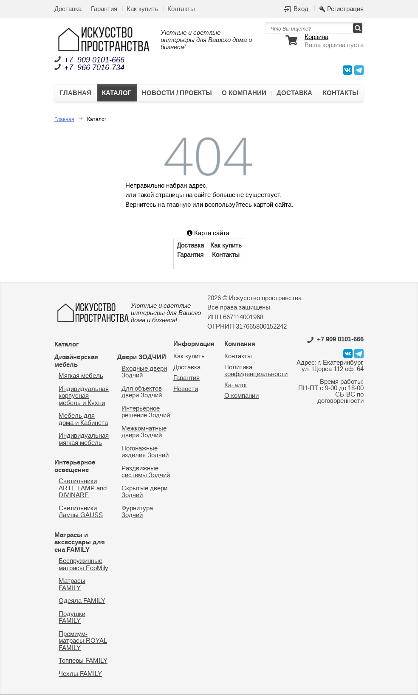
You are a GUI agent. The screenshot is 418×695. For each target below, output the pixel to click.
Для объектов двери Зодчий (141, 392)
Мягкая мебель (81, 376)
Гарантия (104, 9)
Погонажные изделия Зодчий (145, 452)
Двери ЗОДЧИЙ (141, 357)
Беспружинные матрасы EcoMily (83, 564)
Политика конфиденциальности (256, 371)
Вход (301, 9)
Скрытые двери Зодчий (144, 492)
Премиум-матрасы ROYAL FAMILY (83, 641)
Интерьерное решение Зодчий (145, 412)
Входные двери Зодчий (144, 372)
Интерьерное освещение (74, 466)
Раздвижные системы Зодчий (145, 472)
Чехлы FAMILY (80, 674)
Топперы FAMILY (83, 661)
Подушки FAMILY (72, 617)
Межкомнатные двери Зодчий (144, 432)
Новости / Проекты (177, 93)
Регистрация (345, 9)
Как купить (142, 9)
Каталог (117, 93)
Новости (185, 389)
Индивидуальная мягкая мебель (84, 439)
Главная (75, 93)
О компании (244, 93)
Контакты (181, 9)
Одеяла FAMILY (82, 601)
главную (179, 205)
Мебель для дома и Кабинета (83, 419)
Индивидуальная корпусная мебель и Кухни (84, 396)
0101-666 (335, 339)
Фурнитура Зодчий (137, 512)
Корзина (316, 37)
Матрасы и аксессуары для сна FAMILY (79, 542)
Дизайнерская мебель (76, 361)
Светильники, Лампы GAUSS (81, 512)
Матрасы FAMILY (72, 584)
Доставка (68, 9)
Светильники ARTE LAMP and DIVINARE (83, 488)
